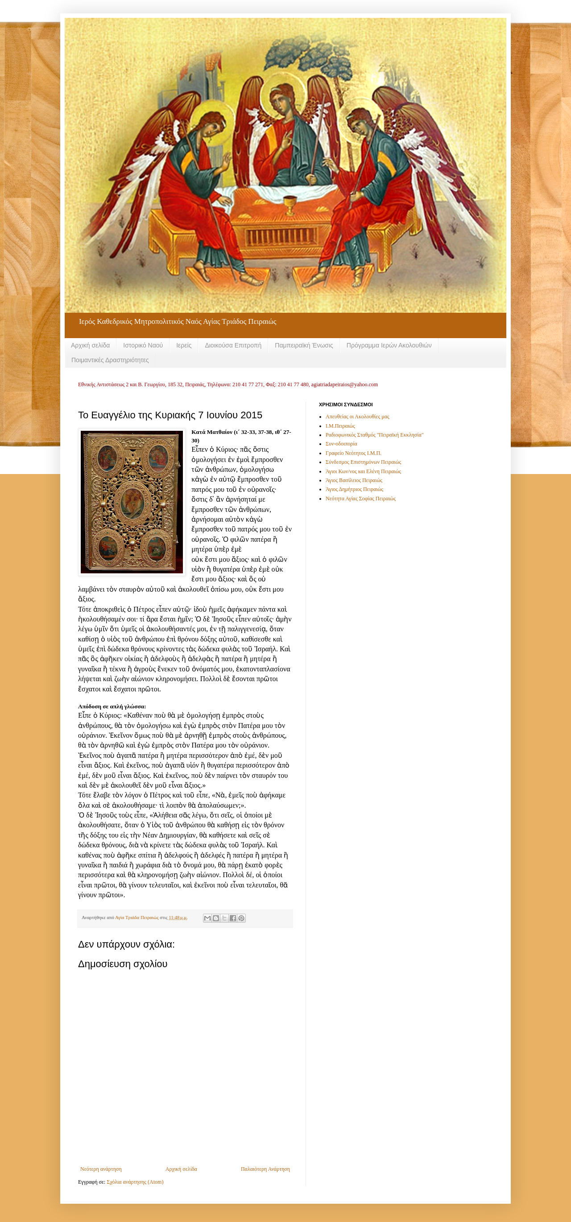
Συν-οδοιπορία (341, 444)
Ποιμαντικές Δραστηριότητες (110, 360)
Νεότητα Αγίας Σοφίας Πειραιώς (361, 498)
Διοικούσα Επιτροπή (233, 345)
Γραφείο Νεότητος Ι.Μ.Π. (353, 453)
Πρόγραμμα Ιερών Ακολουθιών (389, 345)
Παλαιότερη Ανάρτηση (265, 1169)
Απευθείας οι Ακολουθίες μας (357, 416)
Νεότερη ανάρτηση (101, 1169)
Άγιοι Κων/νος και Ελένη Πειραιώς (363, 471)
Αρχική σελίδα (90, 345)
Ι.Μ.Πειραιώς (340, 426)
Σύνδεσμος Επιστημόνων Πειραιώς (363, 462)
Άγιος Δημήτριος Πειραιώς (354, 489)
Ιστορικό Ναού (143, 345)
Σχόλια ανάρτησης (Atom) (135, 1182)
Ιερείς (183, 345)
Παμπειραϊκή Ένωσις (304, 345)
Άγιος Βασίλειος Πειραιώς (354, 480)
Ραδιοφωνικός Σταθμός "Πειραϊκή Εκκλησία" (375, 435)
